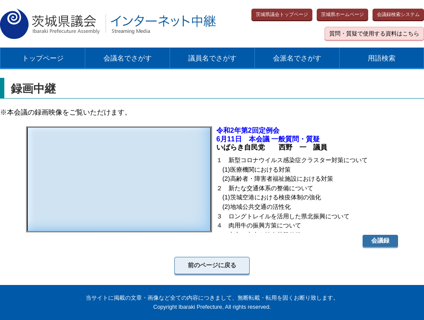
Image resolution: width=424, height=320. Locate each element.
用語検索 (381, 58)
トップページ (43, 58)
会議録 (380, 240)
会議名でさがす (127, 58)
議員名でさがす (212, 58)
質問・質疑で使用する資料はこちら (374, 33)
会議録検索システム (398, 14)
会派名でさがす (297, 58)
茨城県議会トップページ (282, 14)
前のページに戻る (212, 265)
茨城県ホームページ (342, 14)
